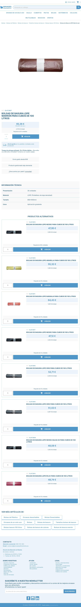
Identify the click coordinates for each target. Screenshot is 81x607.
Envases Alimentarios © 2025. (32, 605)
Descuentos (59, 568)
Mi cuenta (33, 566)
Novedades (7, 570)
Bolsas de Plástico (11, 517)
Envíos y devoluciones (62, 563)
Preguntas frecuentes (10, 564)
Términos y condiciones (63, 566)
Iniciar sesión (70, 2)
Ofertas (50, 18)
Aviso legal (59, 564)
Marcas (6, 573)
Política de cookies (61, 571)
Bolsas (29, 522)
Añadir (25, 136)
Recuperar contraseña (36, 567)
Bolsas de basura (43, 522)
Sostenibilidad (8, 567)
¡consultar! (28, 171)
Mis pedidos (33, 568)
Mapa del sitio (8, 571)
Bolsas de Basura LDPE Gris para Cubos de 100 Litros (49, 368)
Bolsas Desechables (52, 517)
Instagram (33, 598)
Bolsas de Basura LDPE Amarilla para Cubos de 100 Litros (51, 260)
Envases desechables (31, 517)
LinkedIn (37, 598)
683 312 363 (20, 544)
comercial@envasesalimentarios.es (17, 546)
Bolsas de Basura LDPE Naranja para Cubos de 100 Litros (51, 296)
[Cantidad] (6, 136)
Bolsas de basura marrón (63, 527)
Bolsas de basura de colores (38, 527)
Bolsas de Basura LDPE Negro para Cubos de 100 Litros (50, 224)
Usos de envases (9, 574)
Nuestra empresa (9, 563)
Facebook (28, 598)
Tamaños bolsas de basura (66, 522)
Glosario (6, 568)
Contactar (33, 563)
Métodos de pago (61, 567)
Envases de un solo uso (13, 522)
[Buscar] (47, 7)
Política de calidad (9, 566)
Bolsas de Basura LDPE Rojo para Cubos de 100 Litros (49, 476)
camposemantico (54, 605)
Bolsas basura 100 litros (13, 527)
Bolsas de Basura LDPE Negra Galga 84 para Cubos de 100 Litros (51, 441)
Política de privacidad (62, 570)
